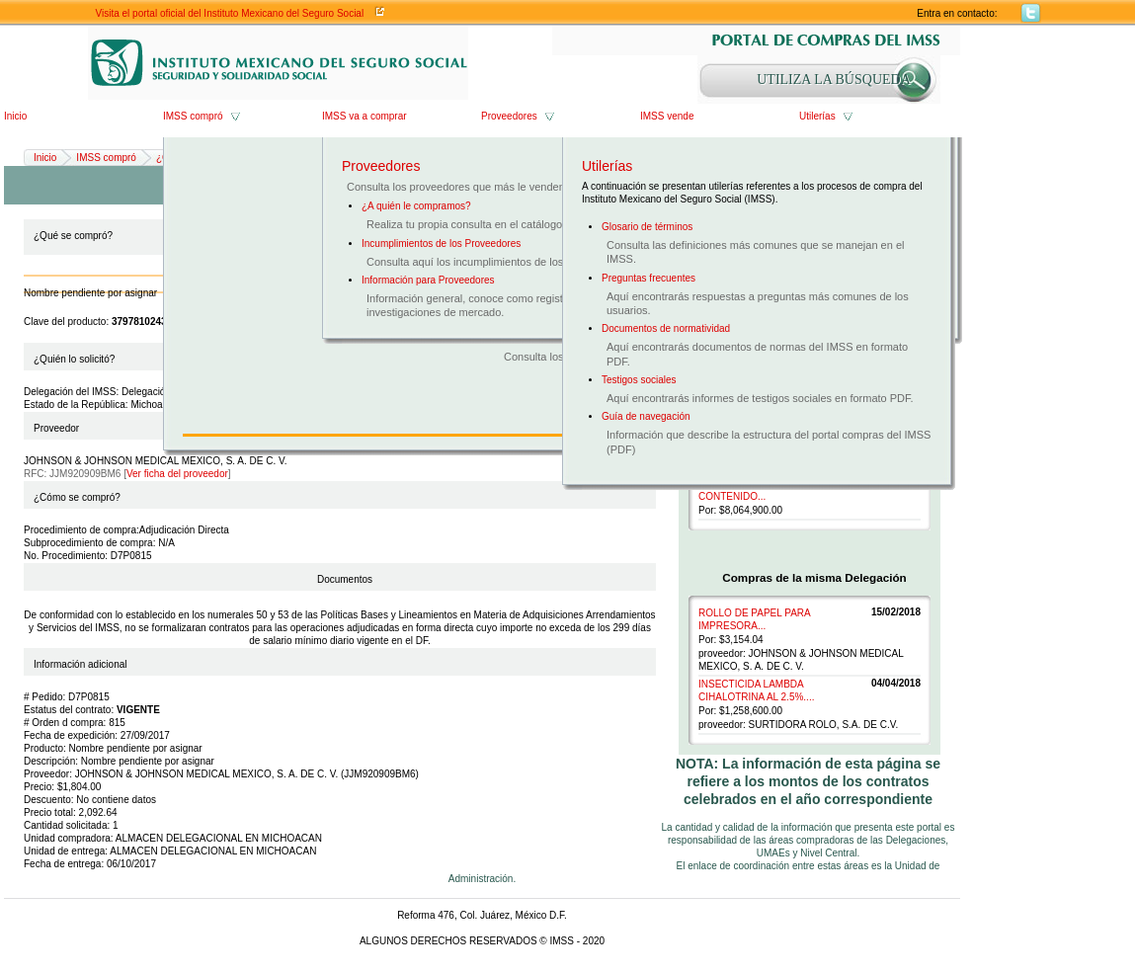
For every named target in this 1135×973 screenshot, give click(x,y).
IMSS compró (193, 116)
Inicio (15, 116)
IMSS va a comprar (364, 116)
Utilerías (817, 116)
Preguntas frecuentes (648, 278)
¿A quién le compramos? (416, 206)
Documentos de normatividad (666, 328)
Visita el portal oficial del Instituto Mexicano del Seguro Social (230, 13)
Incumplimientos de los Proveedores (441, 243)
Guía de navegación (646, 416)
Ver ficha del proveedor (177, 473)
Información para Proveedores (428, 280)
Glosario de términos (647, 226)
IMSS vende (666, 116)
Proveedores (509, 116)
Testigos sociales (639, 379)
